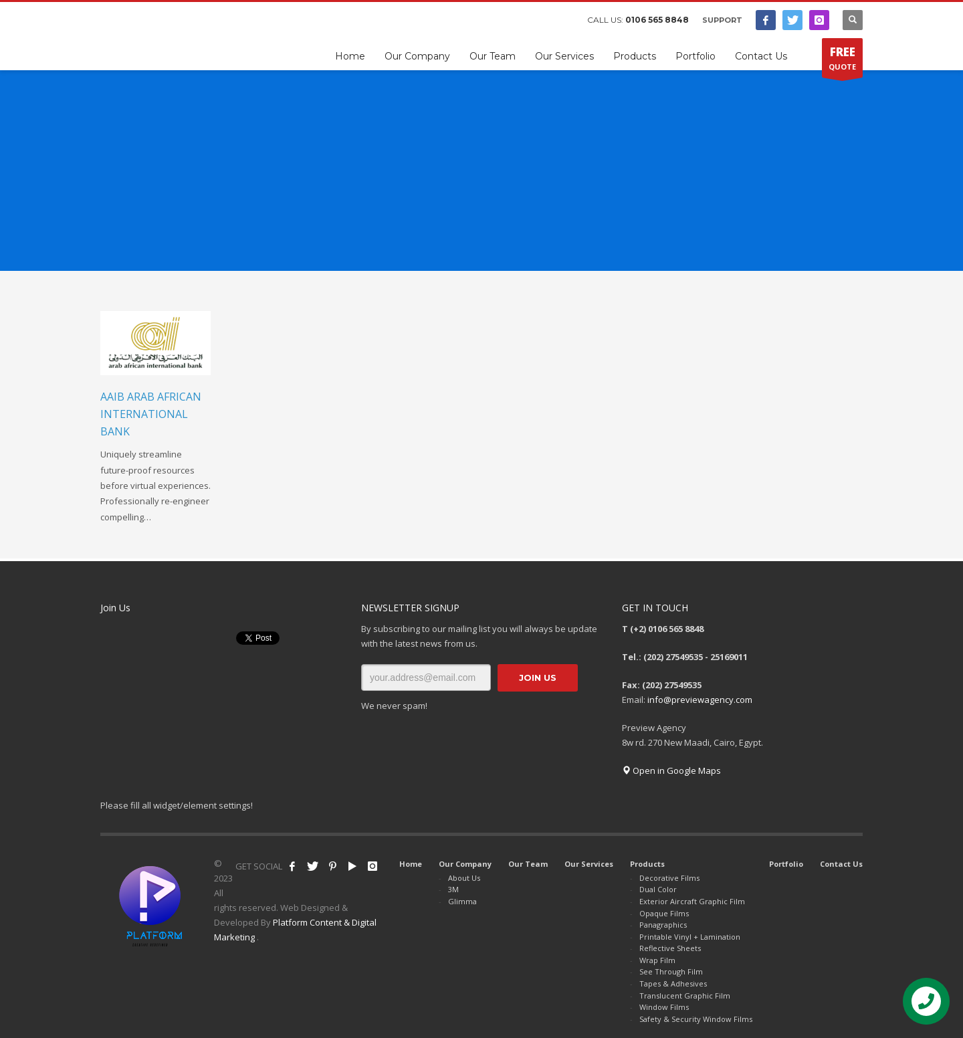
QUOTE (842, 61)
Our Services (588, 864)
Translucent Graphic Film (684, 996)
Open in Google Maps (671, 770)
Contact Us (841, 864)
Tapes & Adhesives (673, 983)
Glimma (462, 901)
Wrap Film (657, 960)
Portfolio (786, 864)
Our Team (528, 864)
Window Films (664, 1007)
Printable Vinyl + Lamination (689, 937)
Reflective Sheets (670, 948)
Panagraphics (663, 925)
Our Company (465, 864)
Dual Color (658, 889)
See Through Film (671, 971)
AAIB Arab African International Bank (150, 413)
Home (410, 864)
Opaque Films (664, 913)
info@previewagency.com (699, 700)
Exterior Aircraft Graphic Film (692, 901)
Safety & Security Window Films (695, 1019)
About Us (464, 878)
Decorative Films (669, 878)
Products (647, 864)
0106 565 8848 (657, 20)
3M (453, 889)
